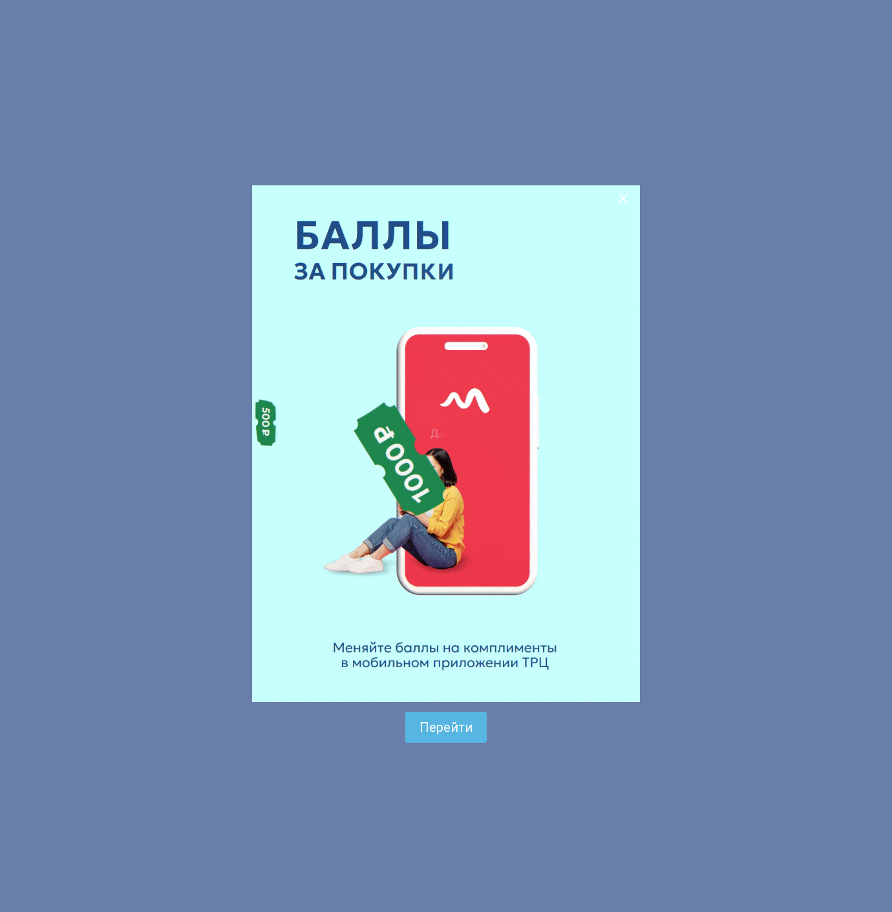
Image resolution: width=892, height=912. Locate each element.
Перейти (446, 727)
